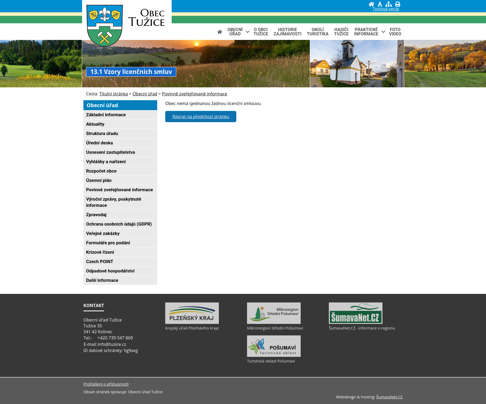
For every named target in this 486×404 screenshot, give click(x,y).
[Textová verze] (386, 9)
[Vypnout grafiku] (380, 4)
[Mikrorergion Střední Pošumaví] (274, 323)
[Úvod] (371, 4)
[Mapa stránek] (388, 4)
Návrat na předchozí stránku (200, 116)
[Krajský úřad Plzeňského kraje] (192, 323)
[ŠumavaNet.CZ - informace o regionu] (355, 323)
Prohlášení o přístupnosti (105, 384)
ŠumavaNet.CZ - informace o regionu (362, 328)
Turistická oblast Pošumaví (271, 361)
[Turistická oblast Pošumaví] (274, 355)
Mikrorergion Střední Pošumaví (275, 328)
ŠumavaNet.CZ (389, 396)
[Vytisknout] (397, 4)
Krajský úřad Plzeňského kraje (192, 328)
